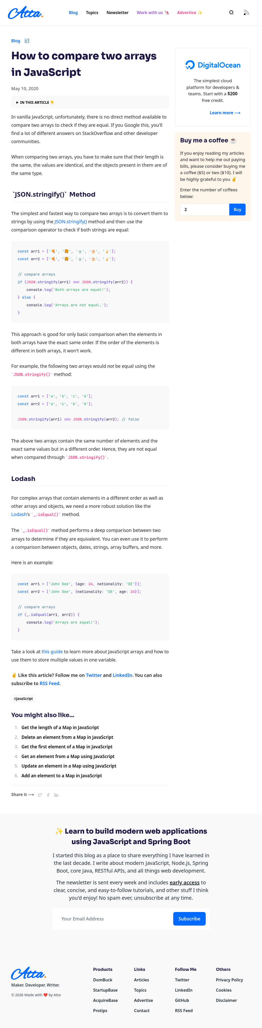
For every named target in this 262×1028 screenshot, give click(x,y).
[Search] (231, 12)
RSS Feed (49, 683)
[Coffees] (205, 209)
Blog (73, 12)
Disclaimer (226, 1000)
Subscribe (189, 919)
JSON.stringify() (70, 221)
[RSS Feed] (246, 12)
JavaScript (23, 698)
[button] (40, 794)
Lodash (19, 514)
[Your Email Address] (111, 919)
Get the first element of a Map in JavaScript (67, 747)
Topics (92, 12)
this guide (52, 651)
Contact (142, 1010)
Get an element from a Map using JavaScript (68, 756)
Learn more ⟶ (225, 113)
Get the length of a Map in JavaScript (60, 727)
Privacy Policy (229, 980)
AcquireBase (105, 1000)
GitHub (182, 1000)
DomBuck (102, 980)
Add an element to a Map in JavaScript (61, 776)
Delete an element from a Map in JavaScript (67, 737)
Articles (141, 980)
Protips (100, 1010)
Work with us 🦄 (153, 12)
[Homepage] (25, 12)
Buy (237, 209)
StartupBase (105, 990)
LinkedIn (122, 675)
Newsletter (117, 12)
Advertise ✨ (189, 12)
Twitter (94, 675)
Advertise (143, 1000)
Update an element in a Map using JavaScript (68, 766)
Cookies (224, 990)
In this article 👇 (37, 102)
